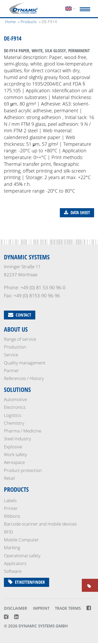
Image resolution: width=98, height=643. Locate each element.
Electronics (15, 407)
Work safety (15, 454)
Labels (10, 500)
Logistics (12, 415)
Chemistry (14, 423)
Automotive (15, 399)
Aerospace (14, 462)
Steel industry (17, 439)
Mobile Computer (21, 540)
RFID (8, 532)
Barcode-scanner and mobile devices (40, 524)
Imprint (41, 608)
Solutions (17, 389)
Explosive (13, 447)
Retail (9, 478)
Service (11, 355)
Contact (19, 315)
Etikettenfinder (26, 582)
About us (16, 329)
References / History (24, 378)
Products (16, 489)
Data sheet (77, 212)
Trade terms (68, 608)
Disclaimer (15, 608)
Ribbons (12, 516)
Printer (11, 508)
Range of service (20, 339)
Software (12, 571)
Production (15, 347)
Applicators (15, 563)
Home (10, 21)
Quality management (24, 363)
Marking (12, 547)
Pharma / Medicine (22, 431)
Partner (11, 370)
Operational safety (22, 556)
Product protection (23, 470)
